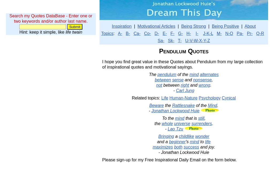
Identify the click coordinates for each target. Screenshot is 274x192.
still (201, 118)
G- (180, 33)
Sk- (171, 40)
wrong (204, 85)
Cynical (229, 98)
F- (172, 33)
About (250, 26)
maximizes (163, 147)
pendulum (167, 74)
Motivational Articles (156, 26)
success (191, 147)
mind (194, 74)
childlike (186, 136)
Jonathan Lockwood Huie (175, 111)
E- (165, 33)
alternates (209, 74)
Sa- (161, 40)
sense (178, 80)
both (178, 147)
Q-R (260, 33)
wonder (202, 136)
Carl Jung (185, 90)
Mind (212, 105)
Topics (107, 33)
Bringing (166, 136)
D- (157, 33)
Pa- (240, 33)
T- (180, 40)
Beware (156, 105)
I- (197, 33)
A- (120, 33)
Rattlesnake (183, 105)
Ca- (137, 33)
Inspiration (122, 26)
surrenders (201, 123)
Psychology (210, 98)
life (207, 141)
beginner (177, 141)
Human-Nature (183, 98)
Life (164, 98)
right (185, 85)
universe (182, 123)
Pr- (250, 33)
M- (219, 33)
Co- (147, 33)
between (163, 80)
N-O (229, 33)
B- (128, 33)
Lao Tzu (175, 129)
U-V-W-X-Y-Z (197, 40)
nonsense (202, 80)
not (159, 85)
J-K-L (208, 33)
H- (189, 33)
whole (167, 123)
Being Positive (225, 26)
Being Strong (193, 26)
